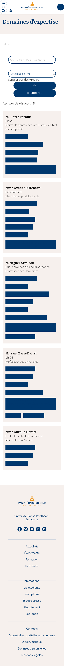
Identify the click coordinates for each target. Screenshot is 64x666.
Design (13, 415)
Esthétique (33, 415)
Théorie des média (22, 152)
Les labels (32, 613)
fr (3, 4)
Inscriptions (32, 594)
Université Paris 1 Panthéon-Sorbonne (31, 518)
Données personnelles (32, 648)
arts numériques (20, 219)
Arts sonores (17, 211)
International (32, 580)
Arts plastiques (19, 227)
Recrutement (32, 607)
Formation (31, 559)
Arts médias (17, 136)
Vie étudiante (32, 587)
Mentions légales (32, 655)
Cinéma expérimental (24, 144)
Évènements (32, 552)
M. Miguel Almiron (19, 263)
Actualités (32, 546)
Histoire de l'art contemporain (30, 169)
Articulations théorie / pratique (30, 244)
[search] (3, 10)
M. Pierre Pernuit (18, 117)
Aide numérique (32, 641)
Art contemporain (21, 160)
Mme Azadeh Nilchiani (23, 188)
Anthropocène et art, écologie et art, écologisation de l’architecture (30, 403)
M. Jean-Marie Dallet (21, 353)
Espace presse (32, 600)
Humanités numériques (26, 317)
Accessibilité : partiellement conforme (32, 635)
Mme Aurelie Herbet (20, 432)
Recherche (32, 566)
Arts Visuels (17, 309)
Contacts (32, 628)
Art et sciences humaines (27, 294)
